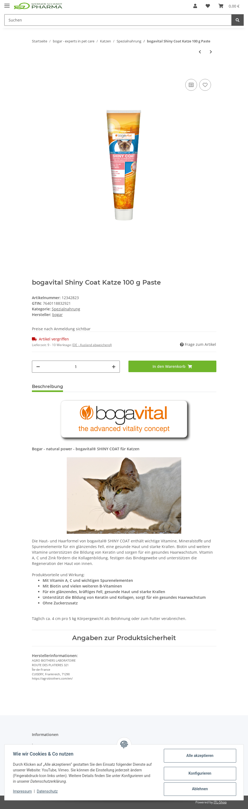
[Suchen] (118, 20)
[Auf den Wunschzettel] (205, 85)
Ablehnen (200, 789)
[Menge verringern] (38, 366)
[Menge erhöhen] (114, 366)
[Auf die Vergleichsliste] (191, 85)
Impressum (22, 791)
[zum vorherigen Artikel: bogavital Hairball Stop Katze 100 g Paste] (199, 51)
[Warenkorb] (229, 6)
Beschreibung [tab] (47, 386)
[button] (195, 6)
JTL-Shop (220, 802)
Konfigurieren (199, 773)
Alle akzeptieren (199, 755)
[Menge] (76, 366)
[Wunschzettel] (207, 6)
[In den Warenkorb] (36, 69)
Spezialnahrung (66, 308)
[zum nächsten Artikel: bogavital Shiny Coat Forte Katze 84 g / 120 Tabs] (210, 51)
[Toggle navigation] (7, 3)
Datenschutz (47, 791)
